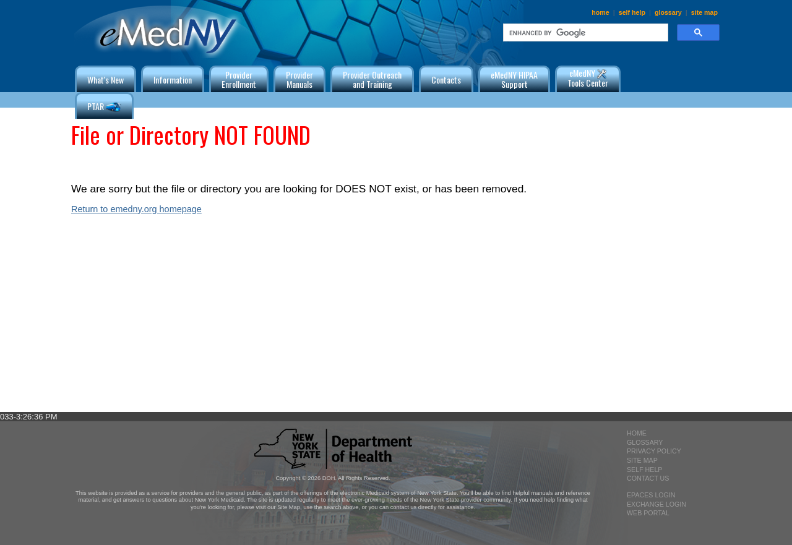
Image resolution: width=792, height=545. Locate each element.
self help (632, 12)
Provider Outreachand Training (372, 79)
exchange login (656, 504)
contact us (648, 478)
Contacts (446, 79)
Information (172, 79)
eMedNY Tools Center (587, 77)
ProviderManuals (299, 79)
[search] (584, 32)
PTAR (104, 107)
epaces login (651, 495)
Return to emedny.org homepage (136, 209)
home (600, 12)
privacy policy (654, 451)
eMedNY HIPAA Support (514, 79)
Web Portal (648, 513)
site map (704, 12)
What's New (105, 79)
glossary (668, 12)
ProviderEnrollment (239, 79)
